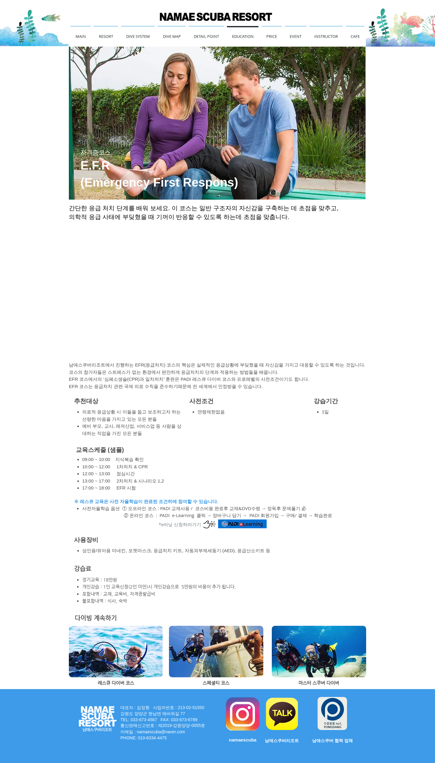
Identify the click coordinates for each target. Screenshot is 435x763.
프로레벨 (246, 379)
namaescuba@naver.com (161, 731)
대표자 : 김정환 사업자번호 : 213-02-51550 (162, 707)
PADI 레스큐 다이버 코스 (206, 379)
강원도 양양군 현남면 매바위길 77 (153, 713)
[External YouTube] (217, 291)
